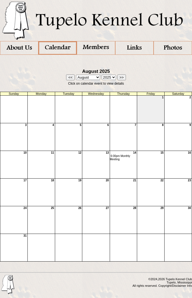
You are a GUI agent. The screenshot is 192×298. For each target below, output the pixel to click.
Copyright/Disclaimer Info (175, 285)
